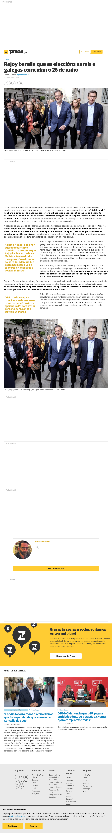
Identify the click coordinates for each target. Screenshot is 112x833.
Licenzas (35, 783)
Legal (34, 788)
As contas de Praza (54, 791)
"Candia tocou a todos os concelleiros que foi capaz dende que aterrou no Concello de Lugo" (28, 717)
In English (35, 793)
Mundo (68, 796)
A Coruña (86, 775)
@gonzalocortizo (23, 75)
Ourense (86, 783)
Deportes (69, 780)
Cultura (69, 791)
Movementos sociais (71, 803)
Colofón (35, 785)
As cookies (36, 791)
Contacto (35, 780)
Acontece (69, 788)
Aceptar (34, 826)
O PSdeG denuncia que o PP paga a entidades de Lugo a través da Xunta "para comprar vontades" (81, 716)
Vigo (84, 791)
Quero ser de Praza (65, 656)
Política (6, 59)
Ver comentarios (56, 568)
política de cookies (17, 816)
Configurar (12, 826)
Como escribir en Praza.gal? (55, 783)
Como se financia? (56, 787)
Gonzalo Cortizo (10, 75)
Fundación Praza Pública (38, 776)
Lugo (37, 710)
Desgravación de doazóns (55, 796)
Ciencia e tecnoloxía (70, 784)
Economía (69, 799)
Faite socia (97, 51)
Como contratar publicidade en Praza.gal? (55, 777)
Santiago (86, 789)
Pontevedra (87, 786)
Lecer (68, 793)
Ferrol (85, 778)
